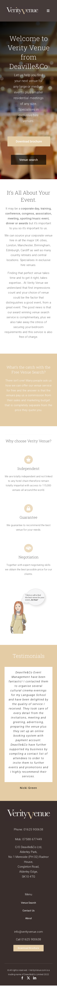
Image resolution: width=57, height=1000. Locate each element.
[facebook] (22, 978)
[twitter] (28, 978)
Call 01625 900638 (28, 939)
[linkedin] (34, 978)
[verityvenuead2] (28, 591)
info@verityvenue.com (28, 931)
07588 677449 (32, 839)
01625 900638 (33, 829)
